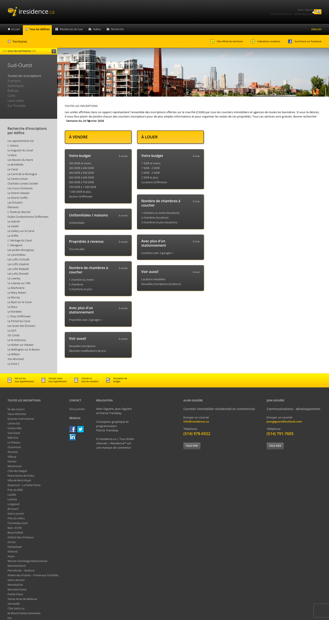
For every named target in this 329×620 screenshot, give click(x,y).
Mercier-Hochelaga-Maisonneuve (27, 561)
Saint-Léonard (16, 580)
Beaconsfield (15, 532)
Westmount (15, 466)
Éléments (13, 207)
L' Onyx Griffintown (19, 316)
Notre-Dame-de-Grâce (21, 476)
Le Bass (12, 155)
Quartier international (21, 419)
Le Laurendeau (17, 255)
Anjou (11, 556)
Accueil (15, 29)
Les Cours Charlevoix (20, 188)
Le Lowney (14, 278)
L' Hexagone (15, 245)
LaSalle (12, 494)
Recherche (117, 29)
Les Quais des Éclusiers (21, 326)
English (316, 29)
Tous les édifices (39, 29)
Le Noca (12, 307)
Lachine (12, 499)
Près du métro (16, 518)
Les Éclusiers (15, 202)
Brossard (13, 509)
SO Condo (14, 335)
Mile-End (13, 438)
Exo (10, 618)
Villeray (12, 457)
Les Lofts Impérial (18, 264)
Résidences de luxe (71, 29)
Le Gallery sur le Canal (21, 231)
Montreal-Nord (16, 566)
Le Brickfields (16, 164)
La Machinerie (16, 288)
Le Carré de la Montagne (22, 174)
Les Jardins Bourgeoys (21, 250)
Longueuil (13, 504)
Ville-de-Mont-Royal (19, 480)
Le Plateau (14, 442)
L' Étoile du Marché (19, 212)
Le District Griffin (18, 198)
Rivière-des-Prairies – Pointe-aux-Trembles (33, 575)
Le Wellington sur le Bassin (24, 349)
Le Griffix (13, 236)
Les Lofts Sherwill (18, 274)
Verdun (12, 461)
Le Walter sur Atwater (21, 345)
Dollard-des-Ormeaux (21, 537)
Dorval (12, 542)
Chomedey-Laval (18, 523)
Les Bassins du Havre (20, 160)
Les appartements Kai (21, 141)
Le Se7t (12, 330)
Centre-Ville (14, 428)
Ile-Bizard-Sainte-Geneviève (24, 613)
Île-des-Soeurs (16, 409)
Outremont (14, 447)
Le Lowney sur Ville (19, 283)
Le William (14, 354)
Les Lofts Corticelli (18, 259)
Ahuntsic (13, 452)
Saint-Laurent (16, 513)
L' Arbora (13, 145)
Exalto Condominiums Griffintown (28, 217)
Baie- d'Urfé (15, 528)
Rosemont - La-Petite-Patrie (24, 485)
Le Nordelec (15, 311)
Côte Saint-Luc (16, 608)
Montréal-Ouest (17, 589)
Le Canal (13, 169)
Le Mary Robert (17, 292)
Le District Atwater (19, 193)
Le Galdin (13, 226)
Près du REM (15, 490)
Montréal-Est (15, 585)
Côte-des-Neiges (17, 471)
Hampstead (15, 547)
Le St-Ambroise (17, 340)
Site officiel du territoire (226, 41)
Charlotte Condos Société (23, 183)
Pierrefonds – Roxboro (21, 570)
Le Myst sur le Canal (19, 302)
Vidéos (97, 29)
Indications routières (265, 41)
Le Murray (14, 297)
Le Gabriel (14, 221)
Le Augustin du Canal (20, 150)
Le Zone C (13, 364)
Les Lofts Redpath (18, 269)
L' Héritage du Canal (20, 240)
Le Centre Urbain (18, 179)
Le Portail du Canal (19, 321)
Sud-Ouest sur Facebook (304, 41)
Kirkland (12, 551)
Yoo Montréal (16, 359)
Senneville (14, 604)
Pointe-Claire (15, 594)
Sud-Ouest (14, 433)
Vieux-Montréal (17, 414)
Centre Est (14, 423)
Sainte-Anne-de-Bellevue (22, 599)
